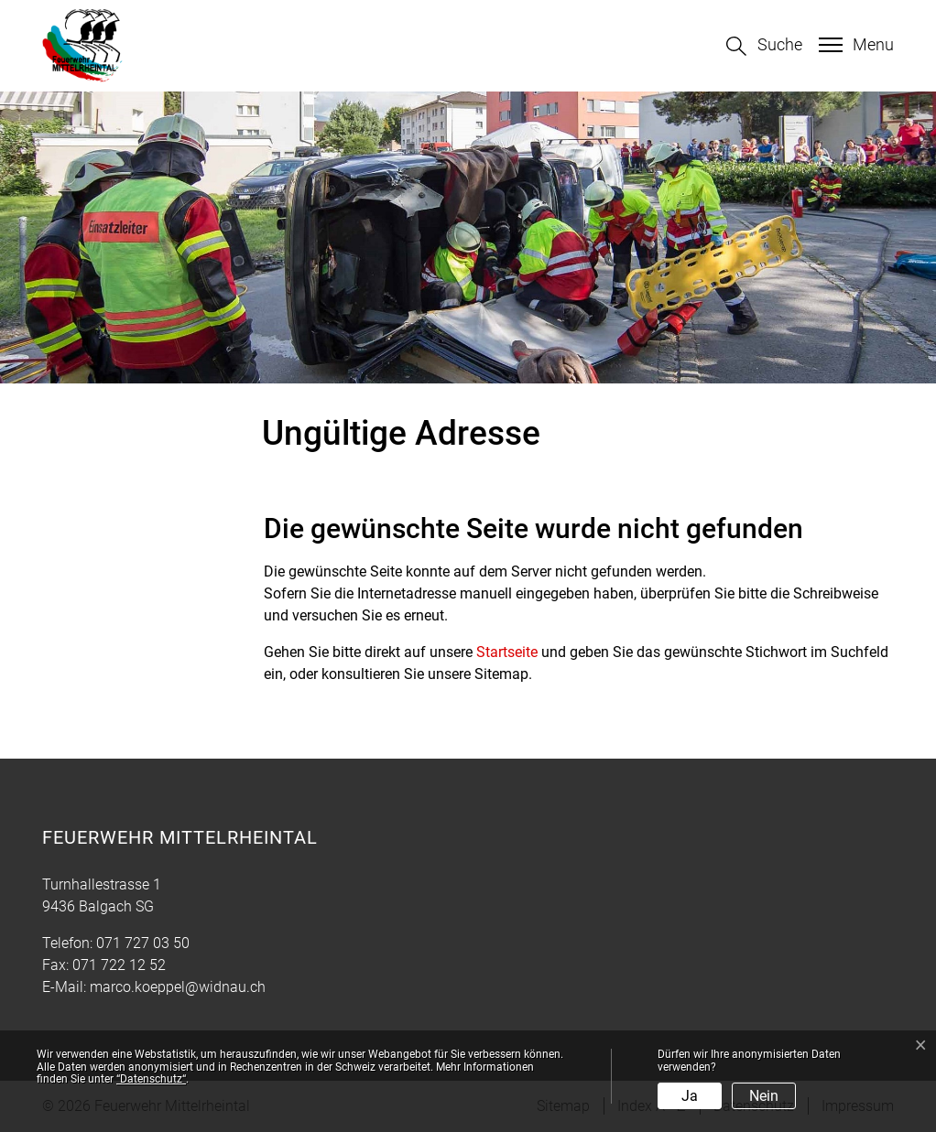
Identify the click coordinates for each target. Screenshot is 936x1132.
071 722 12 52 (119, 965)
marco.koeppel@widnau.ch (178, 987)
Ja (689, 1096)
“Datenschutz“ (151, 1079)
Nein (763, 1096)
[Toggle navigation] (854, 45)
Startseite (507, 652)
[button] (764, 46)
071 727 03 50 (143, 943)
